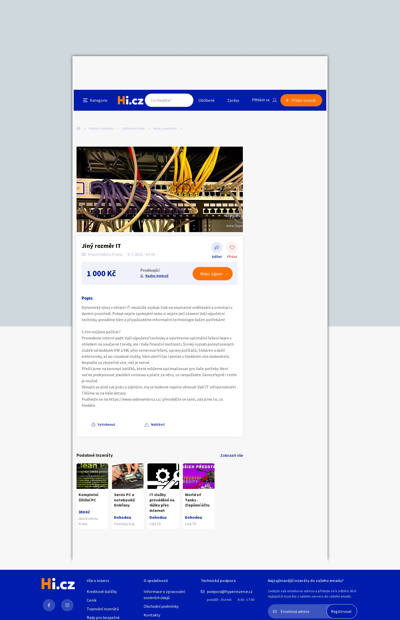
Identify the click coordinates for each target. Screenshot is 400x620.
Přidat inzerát (305, 67)
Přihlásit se (259, 67)
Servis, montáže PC (165, 107)
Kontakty (152, 614)
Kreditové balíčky (102, 591)
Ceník (91, 600)
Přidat (232, 237)
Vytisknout (97, 413)
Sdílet (216, 237)
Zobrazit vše (231, 444)
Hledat (182, 67)
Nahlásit (128, 413)
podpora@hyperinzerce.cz (230, 591)
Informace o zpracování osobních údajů (164, 594)
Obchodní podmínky (161, 606)
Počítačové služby (133, 107)
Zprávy (230, 67)
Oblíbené (204, 67)
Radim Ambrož (156, 265)
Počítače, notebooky (101, 107)
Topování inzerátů (103, 608)
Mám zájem (211, 263)
